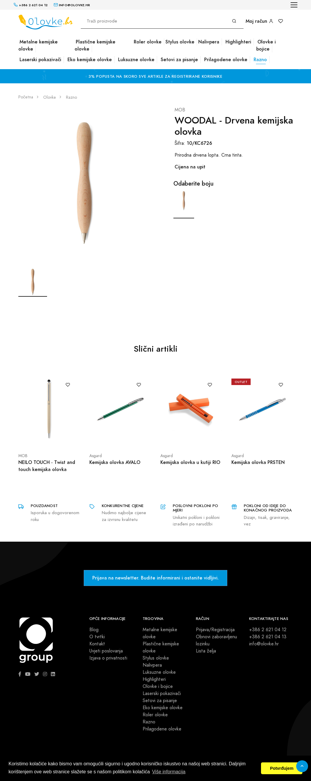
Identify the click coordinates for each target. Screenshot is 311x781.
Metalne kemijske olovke (38, 45)
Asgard (95, 456)
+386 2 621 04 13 (267, 637)
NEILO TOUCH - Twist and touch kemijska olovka (46, 466)
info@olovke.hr (264, 644)
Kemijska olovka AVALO (114, 462)
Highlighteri (238, 41)
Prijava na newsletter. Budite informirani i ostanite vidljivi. (155, 577)
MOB (180, 110)
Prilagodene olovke (225, 59)
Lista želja (206, 651)
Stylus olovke (179, 41)
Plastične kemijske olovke (95, 45)
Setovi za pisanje (179, 59)
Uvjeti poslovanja (106, 651)
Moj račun (259, 21)
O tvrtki (97, 637)
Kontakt (97, 644)
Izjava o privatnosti (108, 658)
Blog (94, 629)
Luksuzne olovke (136, 59)
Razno (260, 59)
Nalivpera (208, 41)
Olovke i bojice (266, 45)
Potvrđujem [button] (282, 768)
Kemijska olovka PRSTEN (258, 462)
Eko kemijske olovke (89, 59)
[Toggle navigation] (294, 5)
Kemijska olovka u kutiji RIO (190, 462)
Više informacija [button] (169, 771)
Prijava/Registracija (215, 629)
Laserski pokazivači (40, 59)
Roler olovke (148, 41)
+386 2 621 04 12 (267, 629)
